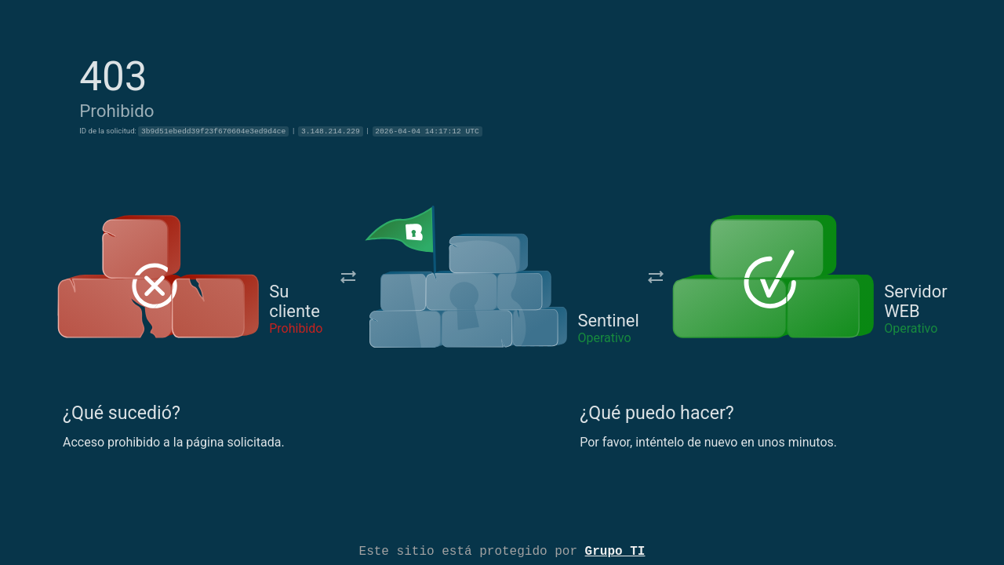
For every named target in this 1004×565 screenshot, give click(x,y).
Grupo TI (615, 550)
